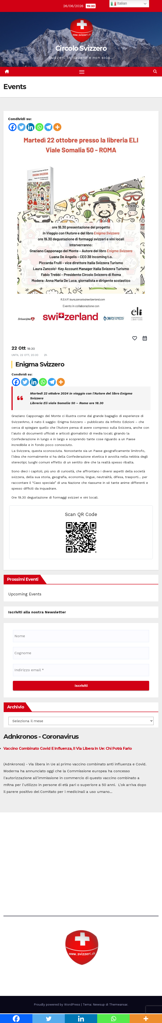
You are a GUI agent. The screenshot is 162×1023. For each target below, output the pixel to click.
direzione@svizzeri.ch (28, 857)
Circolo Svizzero (81, 48)
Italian (119, 3)
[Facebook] (13, 127)
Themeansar (118, 1005)
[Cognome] (81, 653)
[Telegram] (48, 127)
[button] (155, 72)
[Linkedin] (30, 127)
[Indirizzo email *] (81, 670)
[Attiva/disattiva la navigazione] (82, 71)
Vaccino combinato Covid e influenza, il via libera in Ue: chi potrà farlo (67, 749)
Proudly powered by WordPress (57, 1005)
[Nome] (81, 636)
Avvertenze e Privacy (21, 882)
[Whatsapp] (39, 127)
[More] (57, 127)
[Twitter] (21, 127)
